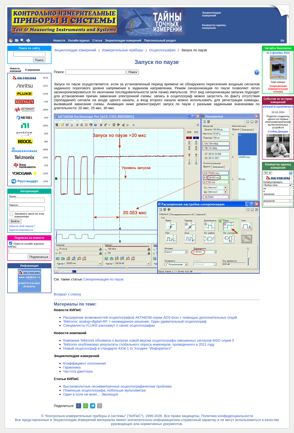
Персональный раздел (160, 40)
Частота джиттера (78, 371)
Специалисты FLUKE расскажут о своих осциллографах (109, 325)
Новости (59, 40)
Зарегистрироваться (21, 229)
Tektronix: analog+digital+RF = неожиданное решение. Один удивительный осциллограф (135, 321)
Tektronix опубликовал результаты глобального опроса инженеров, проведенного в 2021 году (138, 344)
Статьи (97, 40)
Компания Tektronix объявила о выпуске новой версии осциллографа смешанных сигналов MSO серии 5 (148, 340)
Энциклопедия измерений (123, 40)
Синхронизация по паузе (103, 279)
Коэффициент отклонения (84, 363)
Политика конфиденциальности (227, 416)
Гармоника (72, 367)
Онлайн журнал (79, 40)
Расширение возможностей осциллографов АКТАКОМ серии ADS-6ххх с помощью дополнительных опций (150, 317)
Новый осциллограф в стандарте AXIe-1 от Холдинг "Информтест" (117, 348)
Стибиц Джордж (278, 131)
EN (282, 40)
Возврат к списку (67, 294)
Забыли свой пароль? (22, 226)
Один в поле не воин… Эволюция (90, 394)
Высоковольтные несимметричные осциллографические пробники (117, 386)
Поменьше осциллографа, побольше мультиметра (104, 390)
